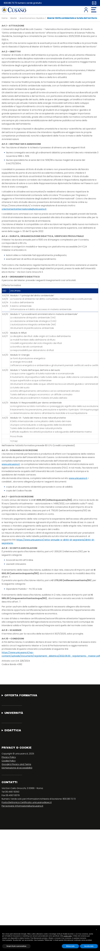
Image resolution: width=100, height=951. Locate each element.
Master (13, 18)
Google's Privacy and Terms (16, 764)
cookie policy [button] (67, 936)
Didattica (12, 730)
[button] (96, 929)
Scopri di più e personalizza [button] (16, 946)
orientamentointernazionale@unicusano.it (24, 209)
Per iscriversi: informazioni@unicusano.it (22, 805)
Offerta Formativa (20, 695)
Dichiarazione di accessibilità (17, 767)
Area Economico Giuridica (32, 18)
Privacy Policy (9, 757)
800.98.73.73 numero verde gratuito (23, 2)
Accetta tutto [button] (88, 946)
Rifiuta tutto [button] (70, 946)
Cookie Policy (9, 760)
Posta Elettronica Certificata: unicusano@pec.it (27, 802)
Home (5, 18)
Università (13, 712)
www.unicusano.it (11, 464)
